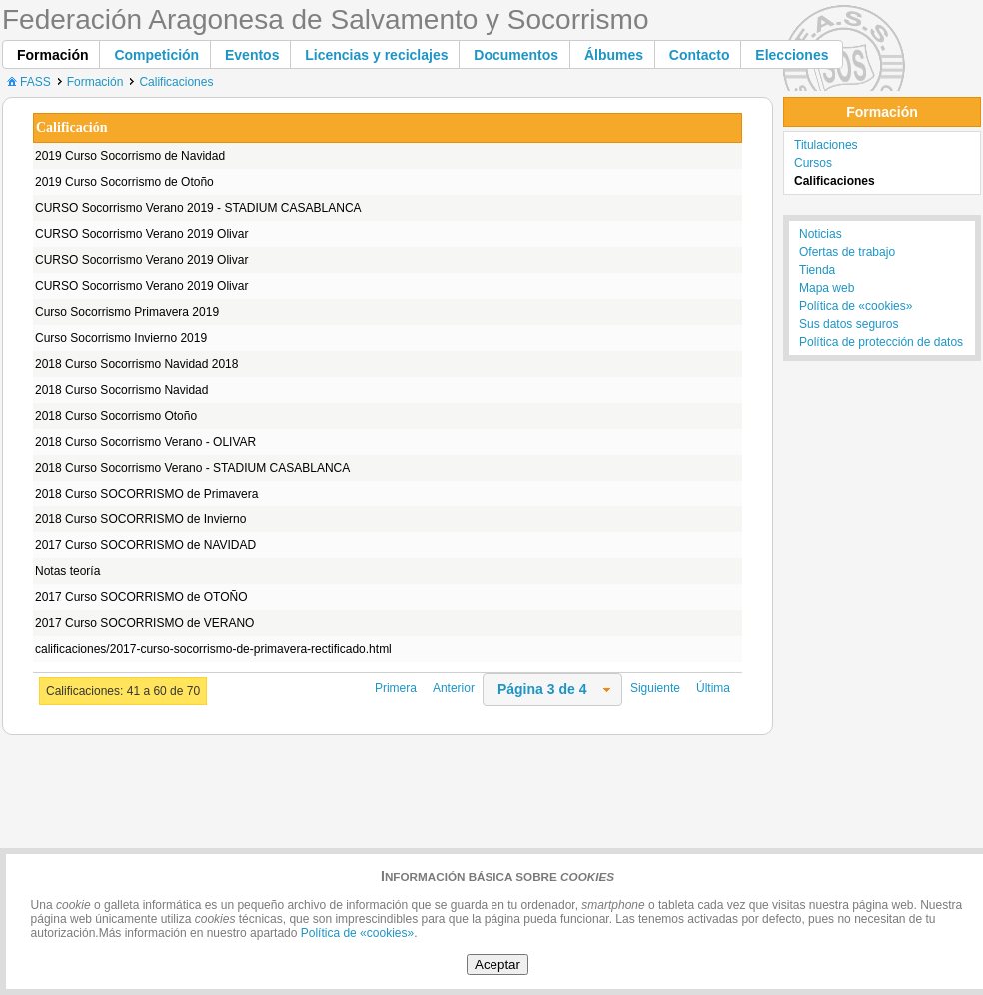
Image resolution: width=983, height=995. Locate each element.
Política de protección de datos (881, 342)
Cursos (813, 163)
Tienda (817, 270)
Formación (95, 82)
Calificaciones (176, 82)
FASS (27, 82)
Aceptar (497, 964)
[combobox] (552, 689)
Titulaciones (826, 145)
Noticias (820, 234)
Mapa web (826, 288)
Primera (396, 688)
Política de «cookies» (855, 306)
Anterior (454, 688)
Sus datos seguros (848, 324)
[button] (53, 54)
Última (713, 688)
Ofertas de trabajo (847, 252)
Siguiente (655, 688)
